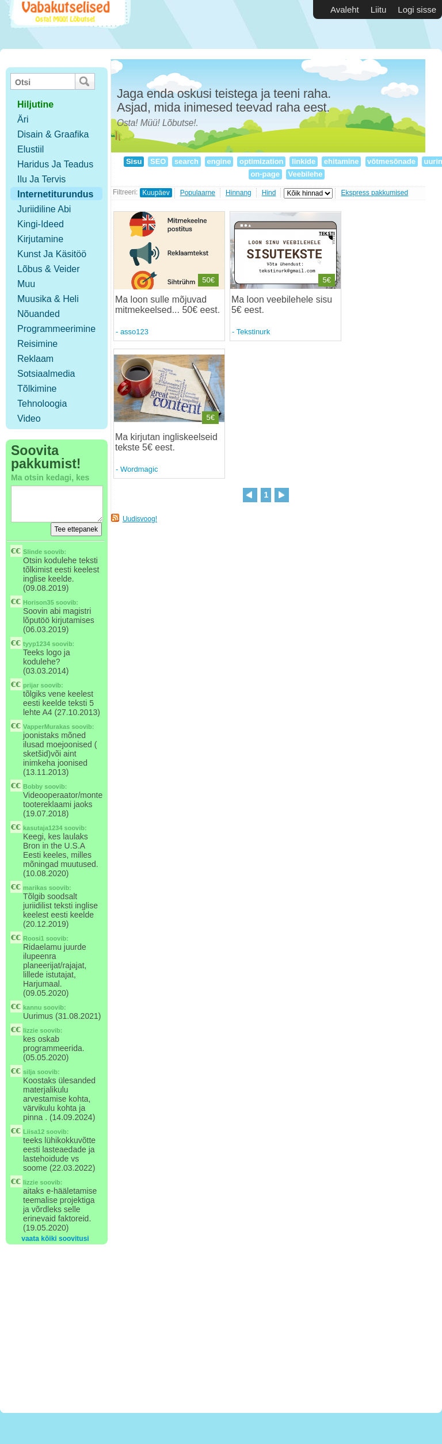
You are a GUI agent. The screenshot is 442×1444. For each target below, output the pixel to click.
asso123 (134, 331)
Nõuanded (38, 314)
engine (219, 161)
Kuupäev (155, 193)
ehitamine (341, 161)
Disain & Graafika (53, 134)
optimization (261, 161)
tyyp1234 (36, 643)
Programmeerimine (56, 329)
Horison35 (38, 602)
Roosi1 (33, 938)
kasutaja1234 (43, 827)
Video (29, 418)
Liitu (379, 9)
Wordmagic (139, 469)
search (186, 161)
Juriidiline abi (44, 209)
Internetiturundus (55, 194)
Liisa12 (33, 1131)
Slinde (32, 551)
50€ (208, 280)
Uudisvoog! (140, 519)
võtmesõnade (391, 161)
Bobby (33, 786)
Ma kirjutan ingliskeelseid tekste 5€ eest (166, 442)
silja (29, 1071)
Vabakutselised (68, 24)
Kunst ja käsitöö (51, 254)
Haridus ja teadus (55, 164)
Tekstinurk (253, 331)
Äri (23, 119)
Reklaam (35, 359)
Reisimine (37, 344)
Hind (269, 193)
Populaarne (197, 193)
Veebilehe (305, 174)
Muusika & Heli (48, 299)
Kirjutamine (40, 239)
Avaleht (344, 9)
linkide (303, 161)
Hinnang (239, 193)
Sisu (134, 161)
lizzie (30, 1030)
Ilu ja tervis (41, 179)
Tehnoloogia (42, 403)
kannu (32, 1007)
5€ (326, 280)
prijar (31, 685)
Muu (26, 284)
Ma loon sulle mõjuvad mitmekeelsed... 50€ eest (166, 305)
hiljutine (35, 104)
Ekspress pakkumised (374, 193)
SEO (158, 161)
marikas (35, 887)
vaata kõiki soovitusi (55, 1239)
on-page (265, 174)
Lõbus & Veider (48, 269)
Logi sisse (417, 9)
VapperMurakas (46, 726)
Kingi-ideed (40, 224)
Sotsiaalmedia (46, 374)
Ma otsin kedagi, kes (50, 477)
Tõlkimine (36, 389)
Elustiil (30, 149)
